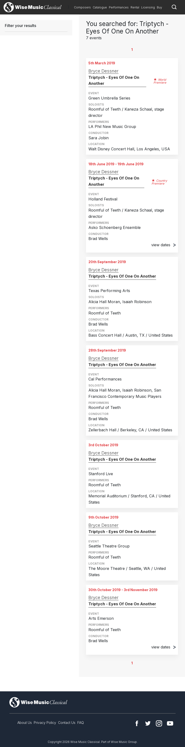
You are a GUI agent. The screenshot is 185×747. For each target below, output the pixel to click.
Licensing (148, 7)
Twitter (148, 723)
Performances (119, 7)
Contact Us (66, 722)
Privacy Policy (45, 722)
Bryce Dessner (103, 70)
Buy (159, 7)
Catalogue (100, 7)
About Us (24, 722)
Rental (135, 7)
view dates (163, 244)
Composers (82, 7)
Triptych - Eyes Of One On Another (113, 80)
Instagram (159, 723)
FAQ (80, 722)
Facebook (137, 723)
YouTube (170, 723)
